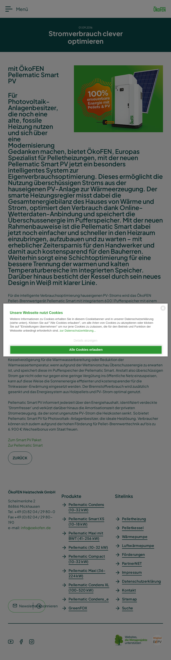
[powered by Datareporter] (163, 310)
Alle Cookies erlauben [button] (86, 350)
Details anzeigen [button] (85, 340)
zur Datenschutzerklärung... (78, 330)
